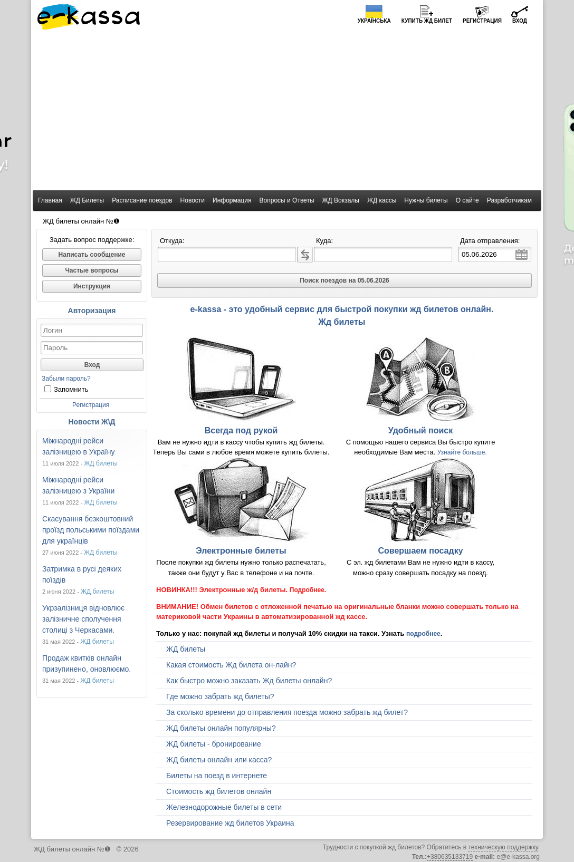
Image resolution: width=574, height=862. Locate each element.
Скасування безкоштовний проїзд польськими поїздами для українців (90, 530)
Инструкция (91, 286)
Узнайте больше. (462, 452)
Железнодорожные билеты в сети (224, 807)
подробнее (423, 633)
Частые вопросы (91, 270)
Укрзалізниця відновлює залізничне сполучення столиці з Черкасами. (83, 619)
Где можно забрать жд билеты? (220, 696)
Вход (519, 21)
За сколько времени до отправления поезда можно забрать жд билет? (287, 712)
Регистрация (482, 21)
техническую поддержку (503, 847)
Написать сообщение (92, 254)
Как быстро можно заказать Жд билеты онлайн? (249, 680)
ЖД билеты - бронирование (213, 744)
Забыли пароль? (66, 378)
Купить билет (426, 21)
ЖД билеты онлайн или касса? (219, 760)
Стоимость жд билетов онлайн (218, 791)
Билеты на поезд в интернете (216, 775)
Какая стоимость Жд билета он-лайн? (231, 665)
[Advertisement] (287, 111)
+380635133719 (450, 856)
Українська (374, 21)
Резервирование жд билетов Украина (230, 823)
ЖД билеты (101, 463)
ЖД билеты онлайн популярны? (221, 728)
